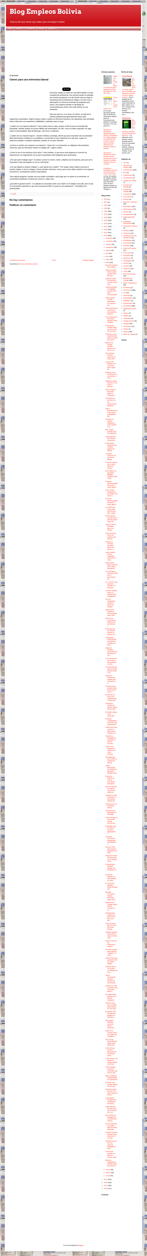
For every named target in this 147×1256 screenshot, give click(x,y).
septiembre (110, 247)
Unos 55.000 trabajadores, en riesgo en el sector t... (111, 493)
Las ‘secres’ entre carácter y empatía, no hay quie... (111, 584)
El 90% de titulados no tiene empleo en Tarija (110, 877)
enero (108, 1176)
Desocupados (128, 209)
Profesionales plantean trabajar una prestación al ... (110, 868)
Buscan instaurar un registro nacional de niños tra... (111, 789)
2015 (106, 232)
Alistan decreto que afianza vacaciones (110, 438)
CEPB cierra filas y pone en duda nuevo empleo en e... (111, 730)
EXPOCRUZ (126, 118)
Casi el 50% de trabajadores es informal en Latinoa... (111, 1118)
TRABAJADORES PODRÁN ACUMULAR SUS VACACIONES (111, 291)
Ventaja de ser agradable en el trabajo (110, 812)
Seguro (125, 313)
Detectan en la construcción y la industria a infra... (111, 375)
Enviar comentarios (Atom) (28, 264)
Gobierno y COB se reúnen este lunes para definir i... (111, 988)
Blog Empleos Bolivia (46, 11)
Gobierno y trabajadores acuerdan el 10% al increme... (110, 739)
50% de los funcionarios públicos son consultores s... (110, 622)
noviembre (110, 241)
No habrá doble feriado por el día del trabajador (110, 997)
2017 (106, 226)
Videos (125, 332)
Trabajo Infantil (128, 321)
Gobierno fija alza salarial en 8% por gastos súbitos (111, 961)
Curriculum (127, 197)
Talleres (126, 316)
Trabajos (126, 323)
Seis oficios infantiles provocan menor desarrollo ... (110, 1024)
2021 (106, 214)
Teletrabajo (127, 318)
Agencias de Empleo (127, 166)
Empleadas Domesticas (127, 222)
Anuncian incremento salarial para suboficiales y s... (110, 840)
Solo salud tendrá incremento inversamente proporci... (111, 311)
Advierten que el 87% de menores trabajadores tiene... (111, 1144)
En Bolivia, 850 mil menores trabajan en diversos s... (110, 1014)
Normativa (126, 287)
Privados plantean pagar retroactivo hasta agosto (111, 484)
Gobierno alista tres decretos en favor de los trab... (111, 281)
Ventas (125, 329)
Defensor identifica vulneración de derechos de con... (111, 651)
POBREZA (127, 301)
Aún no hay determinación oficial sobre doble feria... (111, 1042)
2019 (106, 220)
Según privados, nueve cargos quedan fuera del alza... (111, 273)
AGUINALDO (128, 170)
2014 (106, 235)
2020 (106, 217)
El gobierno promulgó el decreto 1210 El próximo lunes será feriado (110, 171)
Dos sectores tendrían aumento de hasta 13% (110, 356)
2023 (106, 208)
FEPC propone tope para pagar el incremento (110, 392)
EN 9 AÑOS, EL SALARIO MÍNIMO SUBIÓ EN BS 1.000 (111, 474)
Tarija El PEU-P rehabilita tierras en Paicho (110, 527)
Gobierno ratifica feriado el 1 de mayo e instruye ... (111, 384)
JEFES (125, 263)
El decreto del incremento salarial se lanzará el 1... (110, 631)
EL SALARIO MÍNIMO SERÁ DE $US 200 (111, 886)
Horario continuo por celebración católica (111, 943)
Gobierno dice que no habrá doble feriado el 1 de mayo (110, 1005)
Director (126, 212)
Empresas (126, 233)
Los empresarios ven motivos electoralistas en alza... (111, 661)
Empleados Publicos (130, 226)
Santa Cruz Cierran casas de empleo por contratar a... (111, 1033)
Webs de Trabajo (129, 334)
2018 (106, 223)
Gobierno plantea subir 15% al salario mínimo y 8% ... (111, 935)
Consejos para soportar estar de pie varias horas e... (111, 689)
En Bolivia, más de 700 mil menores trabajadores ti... (110, 829)
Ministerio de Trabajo (127, 279)
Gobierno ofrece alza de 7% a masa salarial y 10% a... (111, 1092)
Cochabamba (128, 178)
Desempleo (127, 206)
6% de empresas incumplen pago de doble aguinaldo (111, 1126)
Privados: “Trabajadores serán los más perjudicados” (111, 721)
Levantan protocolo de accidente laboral (110, 456)
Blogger (80, 1245)
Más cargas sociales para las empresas (110, 431)
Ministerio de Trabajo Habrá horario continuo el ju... (111, 906)
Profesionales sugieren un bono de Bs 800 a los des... (110, 916)
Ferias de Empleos (129, 248)
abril (107, 262)
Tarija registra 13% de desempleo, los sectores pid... (110, 301)
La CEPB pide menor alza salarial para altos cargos (110, 510)
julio (107, 253)
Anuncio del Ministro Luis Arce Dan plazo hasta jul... (110, 365)
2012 (106, 1182)
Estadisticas (127, 240)
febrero (108, 1172)
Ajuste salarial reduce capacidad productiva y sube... (110, 556)
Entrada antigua (88, 260)
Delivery (126, 199)
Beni (124, 172)
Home (10, 28)
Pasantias (126, 295)
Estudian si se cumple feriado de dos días (111, 1084)
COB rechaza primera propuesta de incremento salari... (110, 1051)
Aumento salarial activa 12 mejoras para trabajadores (111, 593)
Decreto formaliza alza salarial (111, 266)
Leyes (125, 271)
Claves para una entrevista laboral (111, 806)
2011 (106, 1185)
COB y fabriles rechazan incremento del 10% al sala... (111, 1070)
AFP (124, 163)
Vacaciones (127, 326)
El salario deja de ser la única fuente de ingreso (111, 465)
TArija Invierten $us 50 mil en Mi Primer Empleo (110, 926)
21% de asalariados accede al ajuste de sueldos (110, 602)
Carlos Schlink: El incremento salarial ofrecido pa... (111, 820)
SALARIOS (127, 306)
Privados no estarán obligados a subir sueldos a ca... (110, 422)
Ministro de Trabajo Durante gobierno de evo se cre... (110, 346)
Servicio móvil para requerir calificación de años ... (111, 850)
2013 (106, 1179)
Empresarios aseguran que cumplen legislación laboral (111, 447)
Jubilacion (126, 268)
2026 (106, 199)
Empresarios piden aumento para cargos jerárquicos (111, 565)
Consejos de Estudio (127, 186)
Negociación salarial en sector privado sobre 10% (111, 612)
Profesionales (128, 303)
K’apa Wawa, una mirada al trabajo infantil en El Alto (111, 1061)
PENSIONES (127, 298)
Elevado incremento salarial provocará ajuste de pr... (110, 895)
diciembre (109, 238)
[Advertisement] (73, 51)
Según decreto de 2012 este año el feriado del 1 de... (111, 1109)
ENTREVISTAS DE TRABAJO (130, 237)
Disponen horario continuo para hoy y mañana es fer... (111, 858)
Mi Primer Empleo (129, 274)
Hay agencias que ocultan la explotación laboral (111, 760)
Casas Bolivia (127, 76)
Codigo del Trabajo (129, 180)
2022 (106, 211)
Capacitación (127, 175)
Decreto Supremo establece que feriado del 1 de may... (111, 1135)
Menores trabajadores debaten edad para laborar (111, 1163)
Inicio (54, 260)
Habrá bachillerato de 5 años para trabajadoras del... (111, 412)
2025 (106, 202)
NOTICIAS (127, 290)
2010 (106, 1188)
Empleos (19, 28)
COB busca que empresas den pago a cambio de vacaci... (111, 337)
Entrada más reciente (17, 260)
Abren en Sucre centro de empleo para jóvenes (110, 536)
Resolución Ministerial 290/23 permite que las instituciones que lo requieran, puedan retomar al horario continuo (110, 158)
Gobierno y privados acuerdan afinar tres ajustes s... (110, 545)
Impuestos (126, 255)
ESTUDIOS (127, 243)
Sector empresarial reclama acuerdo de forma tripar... (110, 979)
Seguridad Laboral (129, 308)
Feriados (126, 246)
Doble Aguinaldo (129, 217)
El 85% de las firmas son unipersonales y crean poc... (111, 697)
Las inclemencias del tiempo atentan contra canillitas (111, 319)
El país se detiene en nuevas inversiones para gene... (110, 780)
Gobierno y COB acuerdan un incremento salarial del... (111, 798)
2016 (106, 229)
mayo (108, 259)
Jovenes (126, 266)
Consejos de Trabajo (127, 190)
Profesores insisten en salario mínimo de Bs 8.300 (111, 706)
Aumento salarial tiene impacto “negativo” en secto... (111, 952)
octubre (108, 244)
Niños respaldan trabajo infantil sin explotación (111, 1077)
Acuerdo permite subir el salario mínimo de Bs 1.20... (111, 670)
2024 (106, 205)
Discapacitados (128, 214)
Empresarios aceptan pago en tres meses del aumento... (111, 328)
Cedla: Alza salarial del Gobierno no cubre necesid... (110, 750)
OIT (124, 293)
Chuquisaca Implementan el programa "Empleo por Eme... (110, 641)
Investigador (127, 261)
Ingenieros (127, 258)
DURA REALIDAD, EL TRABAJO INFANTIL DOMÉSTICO (111, 769)
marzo (108, 1169)
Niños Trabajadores (130, 283)
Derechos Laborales (130, 202)
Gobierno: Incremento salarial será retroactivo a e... (110, 679)
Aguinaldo (51, 28)
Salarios (41, 28)
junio (108, 256)
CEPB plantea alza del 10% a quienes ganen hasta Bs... (111, 518)
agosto (108, 250)
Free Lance (127, 253)
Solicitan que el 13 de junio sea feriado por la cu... (111, 969)
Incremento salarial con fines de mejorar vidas (110, 1154)
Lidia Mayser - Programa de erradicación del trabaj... (110, 1100)
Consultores (30, 28)
